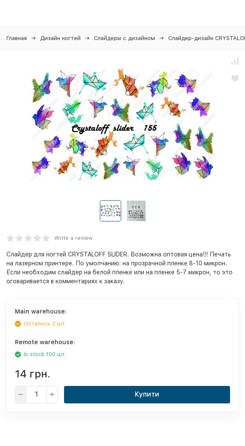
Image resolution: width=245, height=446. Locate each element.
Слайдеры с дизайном (124, 38)
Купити (147, 394)
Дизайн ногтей (60, 38)
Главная (16, 38)
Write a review (73, 238)
